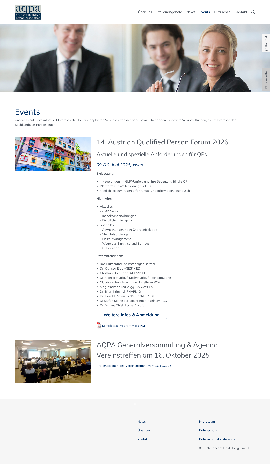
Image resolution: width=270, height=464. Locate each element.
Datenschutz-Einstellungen (218, 439)
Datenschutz (208, 430)
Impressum (207, 421)
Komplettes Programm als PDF (124, 326)
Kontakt (143, 439)
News (142, 421)
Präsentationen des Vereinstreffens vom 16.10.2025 (134, 366)
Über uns (144, 430)
